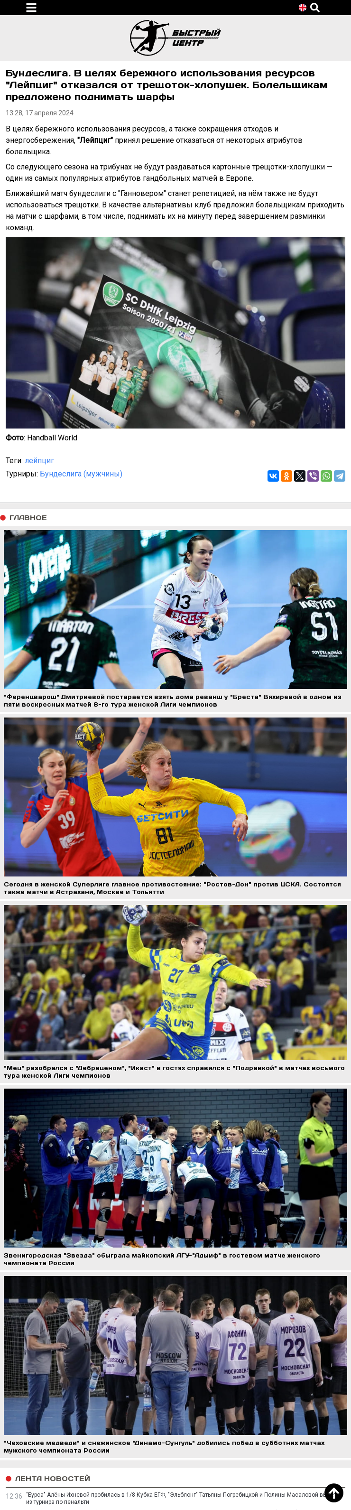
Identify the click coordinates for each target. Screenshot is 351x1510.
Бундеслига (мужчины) (81, 473)
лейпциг (39, 460)
